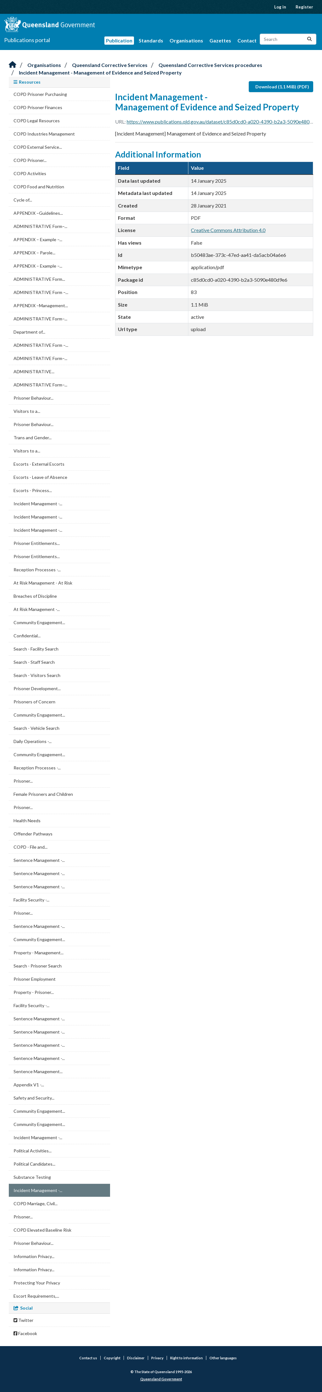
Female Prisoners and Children (43, 794)
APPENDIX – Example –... (38, 239)
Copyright (112, 1358)
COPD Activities (30, 173)
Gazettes (220, 40)
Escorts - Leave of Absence (40, 477)
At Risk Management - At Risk (43, 582)
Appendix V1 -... (29, 1084)
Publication (119, 40)
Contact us (88, 1358)
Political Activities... (33, 1150)
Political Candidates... (34, 1164)
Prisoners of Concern (34, 701)
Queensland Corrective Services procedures (210, 65)
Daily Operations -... (33, 741)
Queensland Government (161, 1379)
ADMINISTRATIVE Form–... (40, 226)
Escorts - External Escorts (39, 464)
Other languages (223, 1358)
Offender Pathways (33, 833)
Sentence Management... (38, 1071)
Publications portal (27, 39)
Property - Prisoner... (34, 992)
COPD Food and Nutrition (39, 186)
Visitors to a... (27, 411)
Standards (151, 40)
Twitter (23, 1320)
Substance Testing (32, 1177)
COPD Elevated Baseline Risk (42, 1230)
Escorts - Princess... (33, 490)
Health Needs (27, 820)
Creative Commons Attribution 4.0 (228, 230)
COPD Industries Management (44, 133)
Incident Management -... (38, 503)
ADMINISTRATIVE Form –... (41, 292)
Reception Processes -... (37, 569)
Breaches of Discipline (35, 596)
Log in (280, 6)
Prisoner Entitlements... (37, 543)
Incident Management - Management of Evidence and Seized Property (100, 72)
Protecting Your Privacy (37, 1282)
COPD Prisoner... (30, 160)
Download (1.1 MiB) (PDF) (282, 86)
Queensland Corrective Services (109, 65)
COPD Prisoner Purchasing (40, 94)
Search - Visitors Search (37, 675)
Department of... (29, 332)
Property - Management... (39, 952)
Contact (247, 40)
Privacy (157, 1358)
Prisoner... (23, 781)
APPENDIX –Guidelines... (38, 213)
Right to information (186, 1358)
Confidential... (27, 635)
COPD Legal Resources (37, 120)
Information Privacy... (34, 1256)
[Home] (12, 65)
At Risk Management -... (37, 609)
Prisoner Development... (37, 688)
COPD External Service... (38, 147)
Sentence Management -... (39, 860)
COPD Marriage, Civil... (36, 1203)
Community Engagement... (39, 622)
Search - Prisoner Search (38, 965)
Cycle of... (23, 199)
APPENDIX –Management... (41, 305)
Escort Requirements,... (36, 1296)
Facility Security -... (31, 899)
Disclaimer (136, 1358)
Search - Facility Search (36, 649)
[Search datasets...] (288, 39)
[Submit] (309, 39)
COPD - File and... (30, 847)
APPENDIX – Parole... (34, 252)
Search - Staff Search (34, 662)
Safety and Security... (34, 1098)
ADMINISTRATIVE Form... (39, 279)
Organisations (186, 40)
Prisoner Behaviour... (33, 398)
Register (304, 6)
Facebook (25, 1333)
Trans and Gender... (33, 437)
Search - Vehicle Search (36, 728)
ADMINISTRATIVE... (34, 371)
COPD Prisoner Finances (38, 107)
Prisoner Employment (35, 979)
